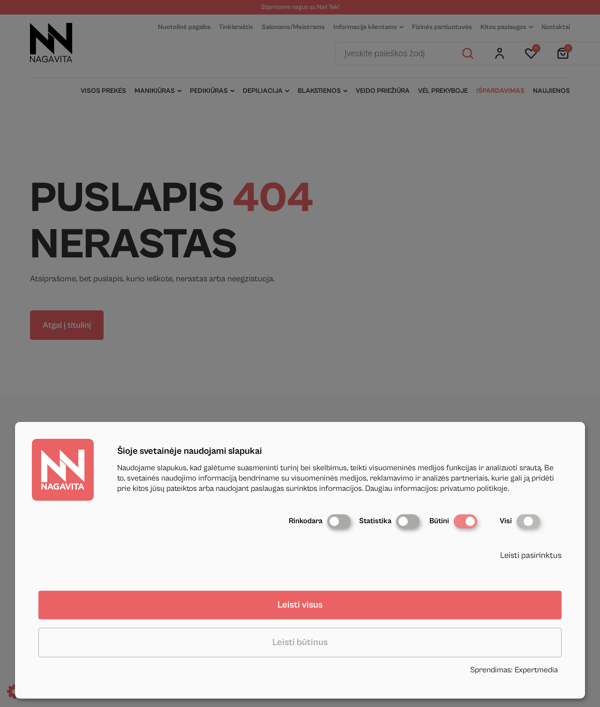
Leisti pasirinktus (531, 555)
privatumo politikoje (474, 488)
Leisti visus (300, 605)
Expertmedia (536, 670)
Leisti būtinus (300, 642)
